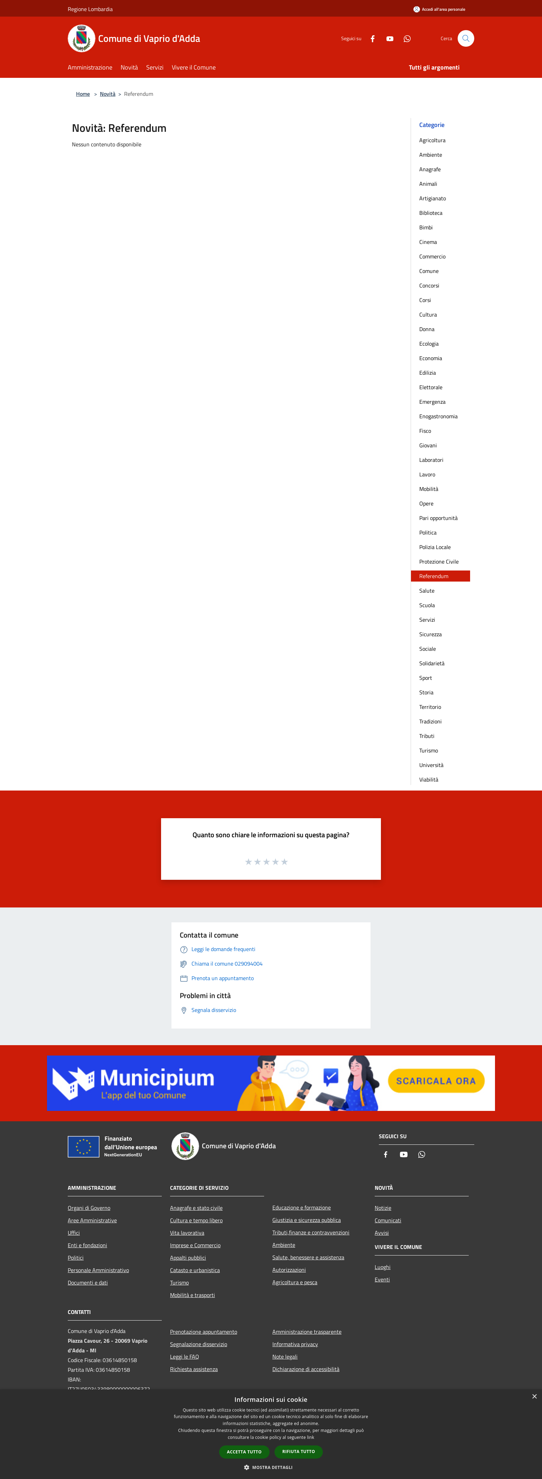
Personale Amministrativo (98, 1270)
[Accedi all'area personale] (439, 9)
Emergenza (432, 402)
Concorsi (429, 285)
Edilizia (427, 372)
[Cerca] (466, 38)
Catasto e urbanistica (195, 1270)
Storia (426, 692)
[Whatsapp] (404, 38)
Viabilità (428, 779)
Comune (429, 271)
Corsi (425, 300)
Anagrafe (430, 169)
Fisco (425, 431)
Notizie (383, 1208)
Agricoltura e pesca (294, 1282)
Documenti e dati (88, 1282)
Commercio (432, 256)
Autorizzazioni (289, 1270)
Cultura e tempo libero (196, 1220)
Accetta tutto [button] (244, 1452)
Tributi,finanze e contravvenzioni (310, 1232)
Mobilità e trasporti (192, 1295)
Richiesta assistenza (194, 1369)
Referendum (433, 576)
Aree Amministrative (92, 1220)
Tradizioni (430, 721)
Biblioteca (430, 213)
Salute (426, 590)
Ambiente (430, 154)
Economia (430, 358)
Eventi (382, 1279)
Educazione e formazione (301, 1207)
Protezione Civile (439, 561)
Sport (425, 678)
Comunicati (388, 1220)
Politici (76, 1257)
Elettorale (430, 387)
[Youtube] (387, 38)
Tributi (426, 736)
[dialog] (271, 1434)
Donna (426, 329)
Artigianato (432, 198)
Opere (426, 503)
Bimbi (426, 227)
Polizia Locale (435, 547)
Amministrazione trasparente (307, 1331)
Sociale (427, 649)
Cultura (428, 314)
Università (431, 765)
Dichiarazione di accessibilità (305, 1369)
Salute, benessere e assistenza (308, 1257)
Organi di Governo (89, 1208)
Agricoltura (432, 140)
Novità (107, 94)
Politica (428, 532)
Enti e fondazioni (87, 1245)
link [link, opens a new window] (310, 1437)
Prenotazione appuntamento (203, 1331)
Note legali (285, 1356)
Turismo (428, 750)
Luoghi (383, 1267)
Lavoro (427, 474)
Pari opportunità (438, 518)
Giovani (428, 445)
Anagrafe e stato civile (196, 1208)
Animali (428, 184)
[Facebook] (370, 38)
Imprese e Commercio (195, 1245)
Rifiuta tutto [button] (298, 1451)
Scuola (427, 605)
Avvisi (382, 1233)
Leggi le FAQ (184, 1356)
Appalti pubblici (188, 1257)
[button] (271, 1467)
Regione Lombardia (90, 9)
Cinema (428, 242)
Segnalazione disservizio (198, 1344)
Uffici (74, 1233)
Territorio (430, 707)
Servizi (427, 619)
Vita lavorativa (187, 1233)
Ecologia (429, 343)
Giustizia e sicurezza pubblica (306, 1220)
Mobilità (428, 489)
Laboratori (431, 460)
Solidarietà (432, 663)
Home (83, 94)
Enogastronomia (438, 416)
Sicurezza (430, 634)
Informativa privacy (295, 1344)
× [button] (534, 1396)
